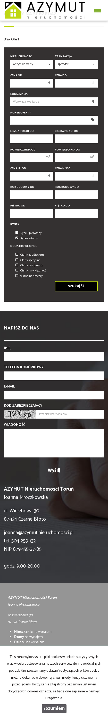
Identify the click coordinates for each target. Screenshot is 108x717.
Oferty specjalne (27, 260)
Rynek (14, 224)
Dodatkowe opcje (23, 246)
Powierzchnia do (67, 150)
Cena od (16, 75)
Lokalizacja (19, 94)
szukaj (76, 286)
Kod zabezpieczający (23, 405)
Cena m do (63, 168)
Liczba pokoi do (66, 131)
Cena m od (18, 168)
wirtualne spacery (29, 276)
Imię (7, 348)
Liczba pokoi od (22, 131)
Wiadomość (14, 425)
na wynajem (33, 632)
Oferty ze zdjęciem (29, 255)
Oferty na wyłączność (30, 270)
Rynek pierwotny (28, 233)
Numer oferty (20, 113)
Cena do (61, 75)
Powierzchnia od (23, 150)
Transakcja (63, 57)
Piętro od (17, 206)
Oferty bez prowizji (29, 265)
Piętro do (62, 206)
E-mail (9, 386)
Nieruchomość (21, 57)
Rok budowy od (22, 187)
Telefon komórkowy (24, 367)
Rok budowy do (67, 187)
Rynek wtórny (26, 238)
